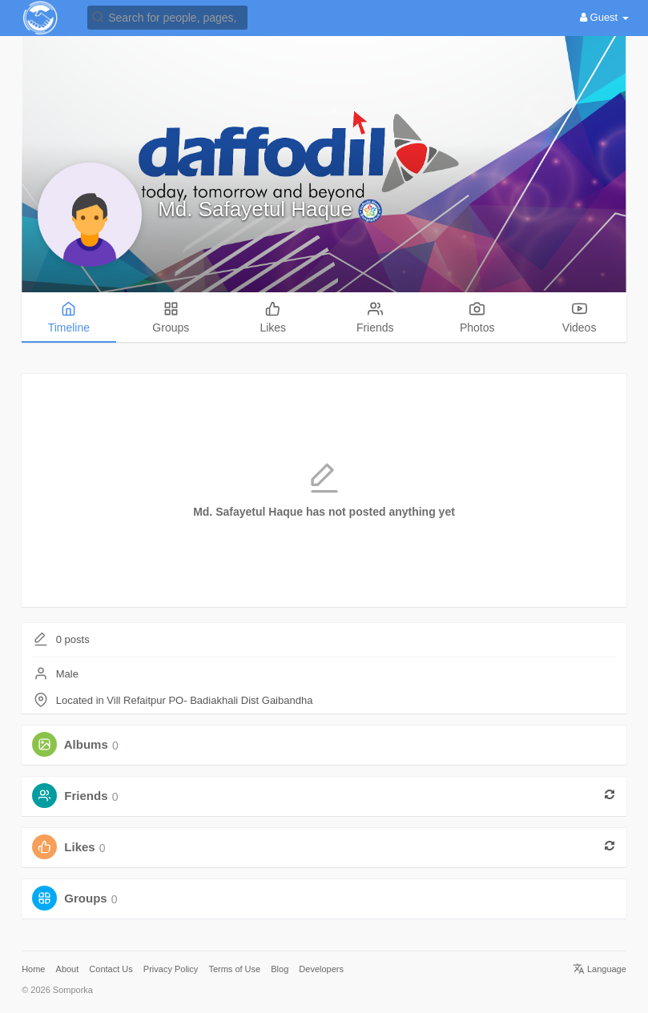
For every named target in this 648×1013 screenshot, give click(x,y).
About (67, 969)
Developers (321, 969)
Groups (85, 899)
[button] (167, 16)
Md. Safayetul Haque (258, 209)
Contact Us (110, 969)
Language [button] (599, 969)
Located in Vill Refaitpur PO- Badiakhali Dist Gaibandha (184, 700)
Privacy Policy (170, 969)
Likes (79, 847)
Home (33, 969)
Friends (85, 796)
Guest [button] (604, 17)
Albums (86, 745)
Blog (279, 969)
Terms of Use (234, 969)
